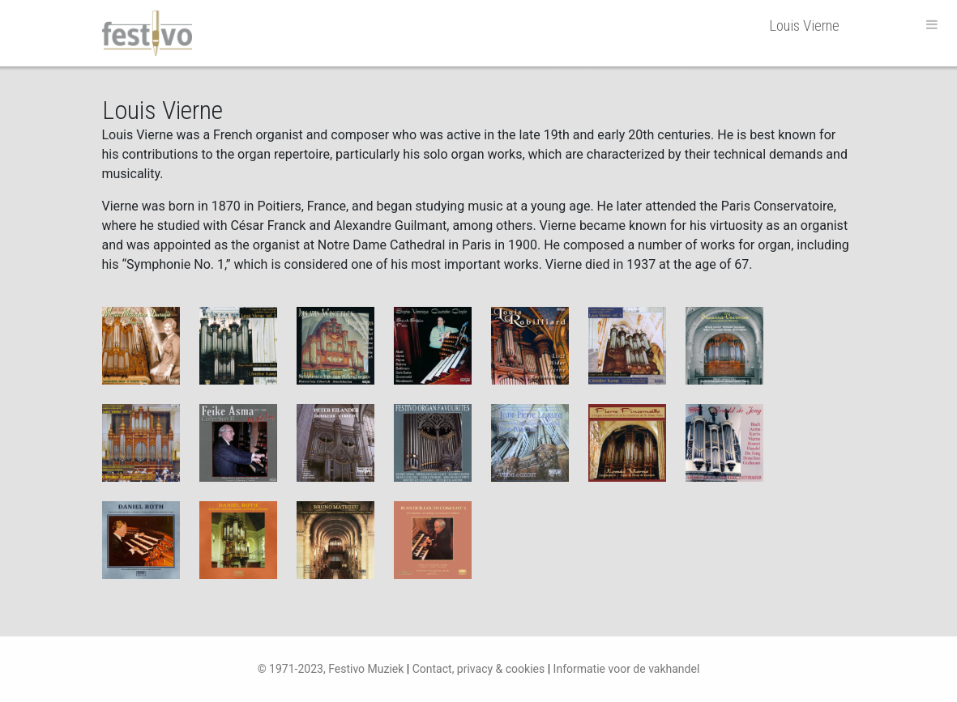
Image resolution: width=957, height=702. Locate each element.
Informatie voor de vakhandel (626, 668)
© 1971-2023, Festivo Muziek (331, 668)
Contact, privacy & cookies (478, 668)
